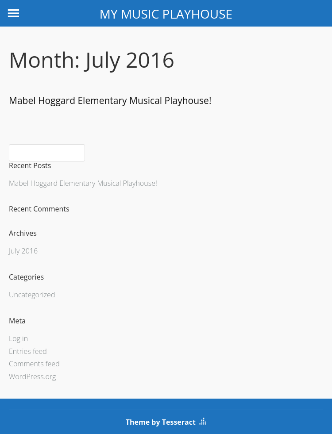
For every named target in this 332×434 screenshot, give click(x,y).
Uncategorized (32, 295)
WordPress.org (32, 376)
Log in (18, 338)
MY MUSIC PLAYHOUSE (166, 14)
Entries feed (28, 351)
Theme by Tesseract (161, 422)
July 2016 (23, 251)
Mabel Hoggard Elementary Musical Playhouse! (110, 100)
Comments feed (34, 364)
